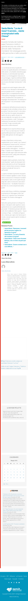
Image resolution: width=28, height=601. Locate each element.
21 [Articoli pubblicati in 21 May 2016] (20, 475)
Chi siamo (3, 576)
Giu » (7, 484)
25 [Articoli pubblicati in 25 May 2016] (10, 477)
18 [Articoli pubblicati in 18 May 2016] (10, 475)
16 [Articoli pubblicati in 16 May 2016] (4, 475)
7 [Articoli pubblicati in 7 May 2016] (20, 469)
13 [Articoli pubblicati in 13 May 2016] (17, 472)
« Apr (4, 484)
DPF (8, 576)
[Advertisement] (14, 349)
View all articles (6, 271)
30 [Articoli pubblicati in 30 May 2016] (4, 480)
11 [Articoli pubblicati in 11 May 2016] (10, 472)
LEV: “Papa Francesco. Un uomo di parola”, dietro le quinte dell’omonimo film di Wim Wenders (13, 510)
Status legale (7, 579)
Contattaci (21, 579)
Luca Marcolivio (19, 57)
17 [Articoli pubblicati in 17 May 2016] (7, 475)
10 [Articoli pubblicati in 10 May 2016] (7, 472)
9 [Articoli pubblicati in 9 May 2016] (4, 472)
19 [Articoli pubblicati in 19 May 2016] (14, 475)
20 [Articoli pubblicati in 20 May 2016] (17, 475)
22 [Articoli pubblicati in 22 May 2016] (23, 475)
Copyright (14, 579)
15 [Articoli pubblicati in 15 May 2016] (23, 472)
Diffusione (12, 576)
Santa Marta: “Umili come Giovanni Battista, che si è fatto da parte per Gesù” (15, 240)
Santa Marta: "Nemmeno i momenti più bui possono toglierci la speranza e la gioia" (15, 230)
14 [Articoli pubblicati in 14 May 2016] (20, 472)
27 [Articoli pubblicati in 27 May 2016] (17, 477)
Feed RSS (14, 491)
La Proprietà (19, 576)
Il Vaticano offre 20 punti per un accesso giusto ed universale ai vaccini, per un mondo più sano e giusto (13, 496)
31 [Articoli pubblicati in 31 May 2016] (7, 480)
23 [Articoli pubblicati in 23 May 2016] (4, 477)
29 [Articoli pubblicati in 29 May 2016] (23, 477)
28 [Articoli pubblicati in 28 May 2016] (20, 477)
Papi (2, 58)
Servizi (25, 576)
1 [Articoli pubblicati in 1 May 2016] (23, 466)
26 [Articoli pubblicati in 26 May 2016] (14, 477)
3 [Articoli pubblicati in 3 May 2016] (7, 469)
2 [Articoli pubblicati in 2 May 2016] (4, 469)
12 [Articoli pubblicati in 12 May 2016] (14, 472)
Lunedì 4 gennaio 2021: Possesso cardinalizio (14, 524)
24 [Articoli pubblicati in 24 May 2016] (7, 477)
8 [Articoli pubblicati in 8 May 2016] (23, 469)
